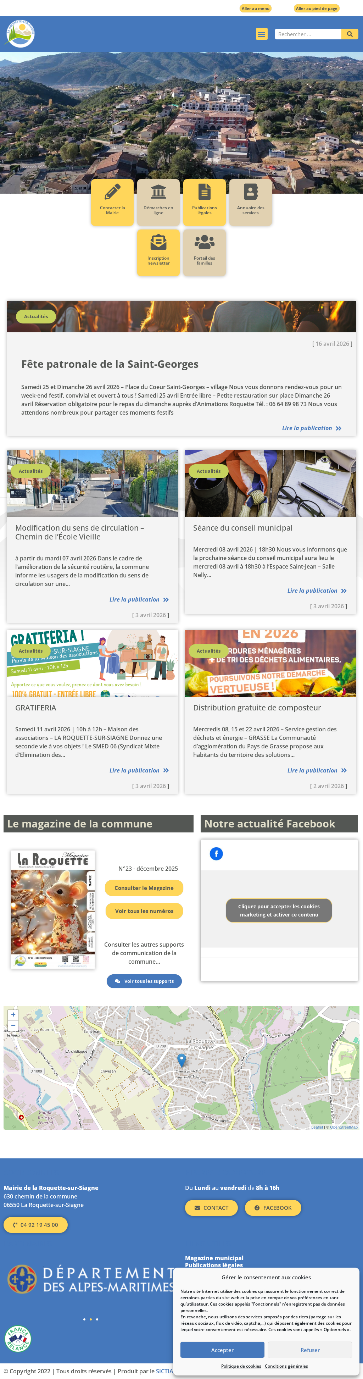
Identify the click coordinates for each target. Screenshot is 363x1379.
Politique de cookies (241, 1366)
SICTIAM (167, 1371)
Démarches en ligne (158, 210)
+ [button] (13, 1015)
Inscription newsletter (158, 260)
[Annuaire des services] (251, 192)
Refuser (310, 1349)
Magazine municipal (214, 1258)
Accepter (222, 1349)
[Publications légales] (205, 192)
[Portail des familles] (205, 242)
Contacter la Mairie (112, 210)
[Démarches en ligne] (159, 192)
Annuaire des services (250, 210)
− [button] (13, 1026)
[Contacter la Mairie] (113, 192)
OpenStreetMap (344, 1127)
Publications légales (204, 210)
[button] (262, 34)
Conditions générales (286, 1366)
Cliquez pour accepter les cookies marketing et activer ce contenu (279, 910)
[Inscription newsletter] (159, 242)
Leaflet (317, 1127)
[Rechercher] (349, 34)
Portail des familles (204, 260)
